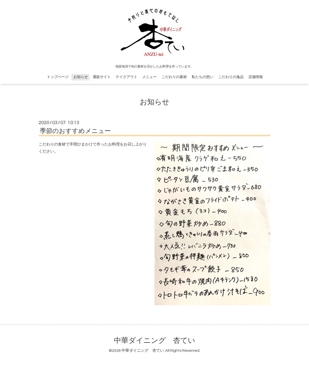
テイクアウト (126, 77)
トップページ (58, 77)
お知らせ (80, 77)
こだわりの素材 (174, 77)
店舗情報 (255, 77)
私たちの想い (202, 77)
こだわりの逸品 (231, 77)
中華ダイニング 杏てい (154, 340)
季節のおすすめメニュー (75, 131)
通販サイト (102, 77)
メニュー (149, 77)
